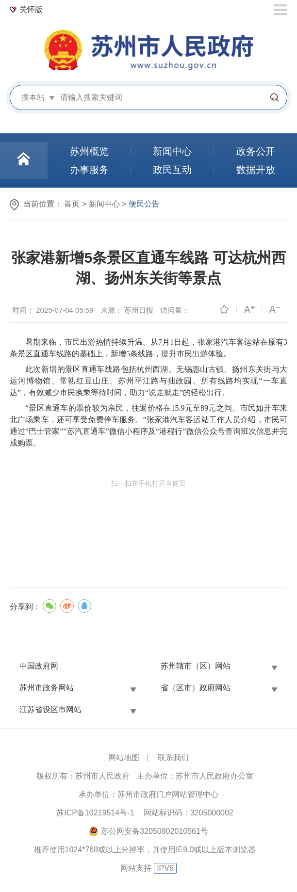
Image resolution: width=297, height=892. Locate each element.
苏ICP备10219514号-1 (95, 813)
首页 (72, 204)
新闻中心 (104, 204)
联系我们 (173, 757)
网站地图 (123, 757)
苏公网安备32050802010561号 (154, 831)
